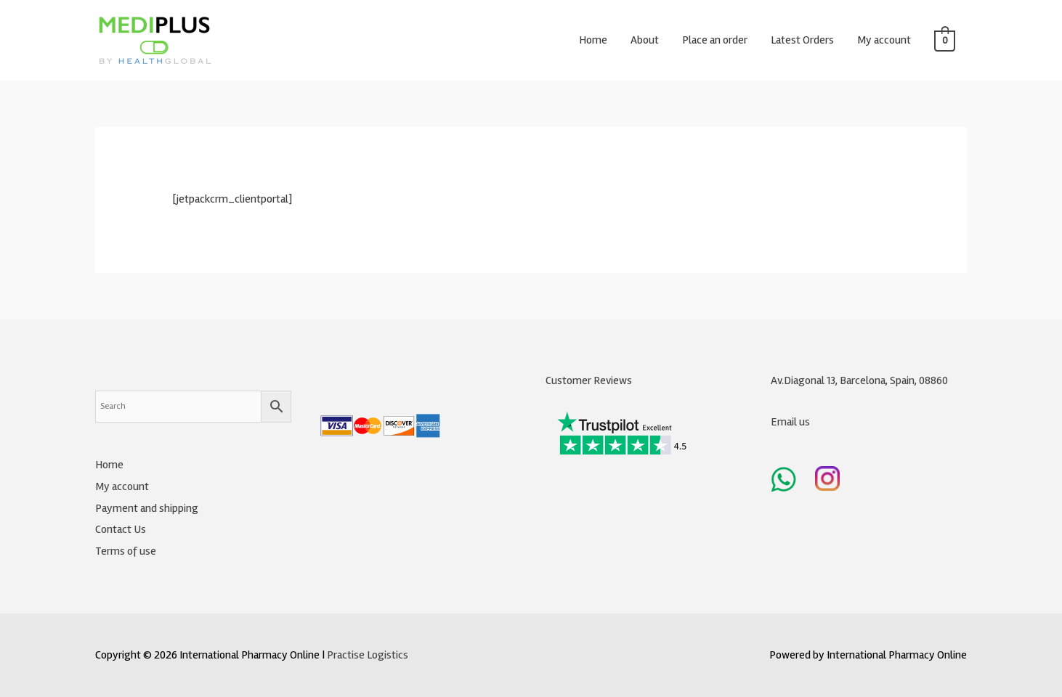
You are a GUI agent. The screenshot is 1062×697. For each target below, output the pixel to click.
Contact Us (120, 529)
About (645, 40)
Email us (790, 422)
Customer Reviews (589, 380)
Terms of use (125, 551)
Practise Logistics (367, 655)
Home (593, 40)
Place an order (714, 40)
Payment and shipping (146, 508)
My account (884, 40)
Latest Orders (802, 40)
